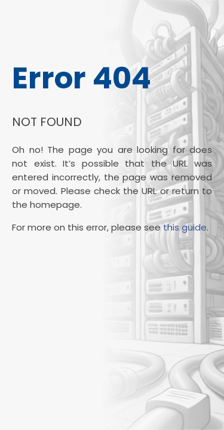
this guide (185, 227)
